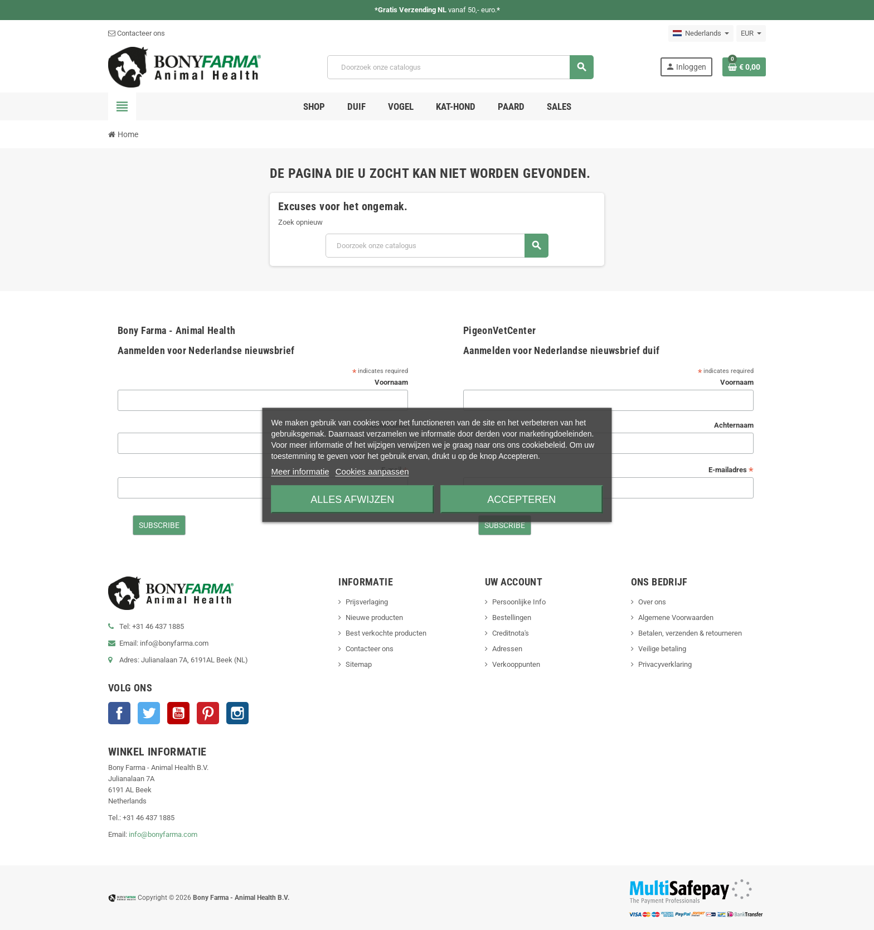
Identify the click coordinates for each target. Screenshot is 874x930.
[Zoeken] (460, 67)
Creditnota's (510, 633)
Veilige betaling (662, 649)
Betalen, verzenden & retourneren (690, 633)
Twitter (149, 713)
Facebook (119, 713)
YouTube (178, 713)
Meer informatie (300, 471)
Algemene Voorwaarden (675, 617)
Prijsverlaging (367, 602)
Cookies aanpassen (372, 471)
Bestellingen (511, 617)
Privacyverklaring (665, 664)
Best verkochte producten (386, 633)
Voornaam (391, 382)
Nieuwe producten (374, 617)
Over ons (652, 602)
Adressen (507, 649)
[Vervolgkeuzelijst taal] (701, 33)
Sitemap (359, 664)
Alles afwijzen (352, 499)
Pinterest (208, 713)
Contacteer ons (136, 33)
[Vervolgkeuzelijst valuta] (751, 33)
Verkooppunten (516, 664)
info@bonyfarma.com (163, 834)
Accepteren (521, 499)
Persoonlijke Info (519, 602)
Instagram (237, 713)
